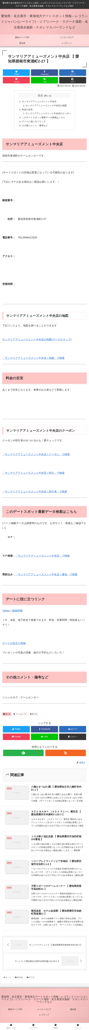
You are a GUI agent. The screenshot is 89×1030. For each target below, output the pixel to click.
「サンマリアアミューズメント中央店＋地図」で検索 (33, 359)
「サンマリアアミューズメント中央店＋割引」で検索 (33, 474)
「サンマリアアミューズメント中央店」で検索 (42, 557)
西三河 (6, 715)
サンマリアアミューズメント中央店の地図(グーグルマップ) (36, 340)
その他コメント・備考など (34, 126)
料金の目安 (26, 110)
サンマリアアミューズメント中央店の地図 (46, 105)
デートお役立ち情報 (14, 644)
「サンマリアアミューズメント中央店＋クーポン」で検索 (36, 455)
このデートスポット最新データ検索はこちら (43, 118)
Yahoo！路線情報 (12, 612)
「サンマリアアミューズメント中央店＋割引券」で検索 (34, 492)
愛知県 (73, 1010)
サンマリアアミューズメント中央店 (38, 101)
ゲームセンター (21, 715)
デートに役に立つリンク (33, 122)
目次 (40, 95)
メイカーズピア (44, 1010)
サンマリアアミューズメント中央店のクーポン (48, 114)
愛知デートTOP (15, 1010)
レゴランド (44, 1014)
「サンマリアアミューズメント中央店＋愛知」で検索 (46, 575)
